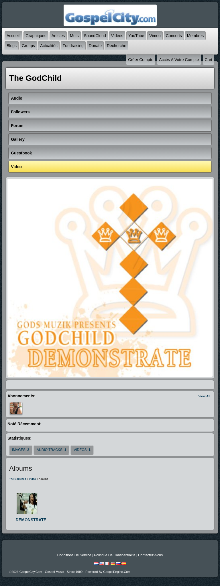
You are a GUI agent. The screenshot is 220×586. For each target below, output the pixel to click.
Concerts (174, 35)
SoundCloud (95, 35)
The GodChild (17, 479)
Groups (28, 45)
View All (204, 396)
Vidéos (117, 35)
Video (32, 479)
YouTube (136, 35)
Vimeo (154, 35)
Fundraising (73, 45)
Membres (195, 35)
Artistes (58, 35)
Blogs (12, 45)
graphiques (35, 35)
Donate (95, 45)
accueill (13, 35)
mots (74, 35)
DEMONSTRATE (31, 519)
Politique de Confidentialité (114, 555)
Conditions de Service (74, 555)
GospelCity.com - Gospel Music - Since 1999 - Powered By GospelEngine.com (75, 571)
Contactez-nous (150, 555)
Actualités (49, 45)
